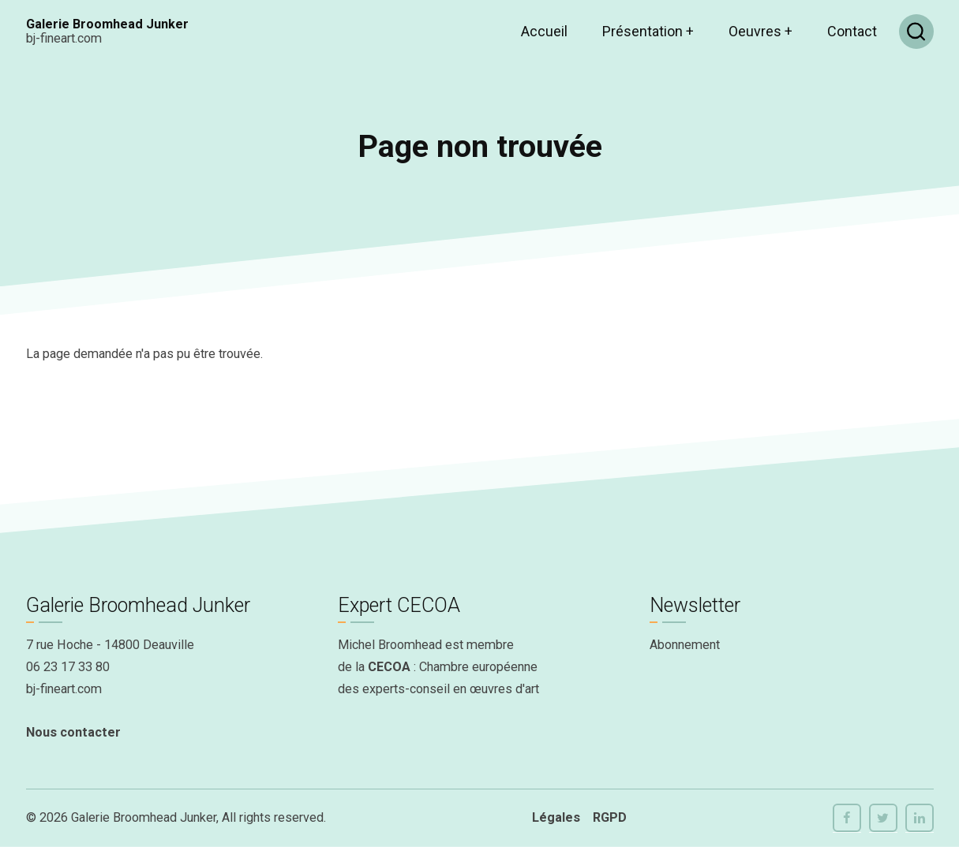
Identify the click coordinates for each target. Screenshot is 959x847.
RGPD (610, 817)
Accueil (544, 31)
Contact (852, 31)
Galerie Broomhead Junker (107, 24)
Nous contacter (73, 732)
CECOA (389, 666)
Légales (556, 817)
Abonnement (685, 644)
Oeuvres (760, 31)
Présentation (648, 31)
